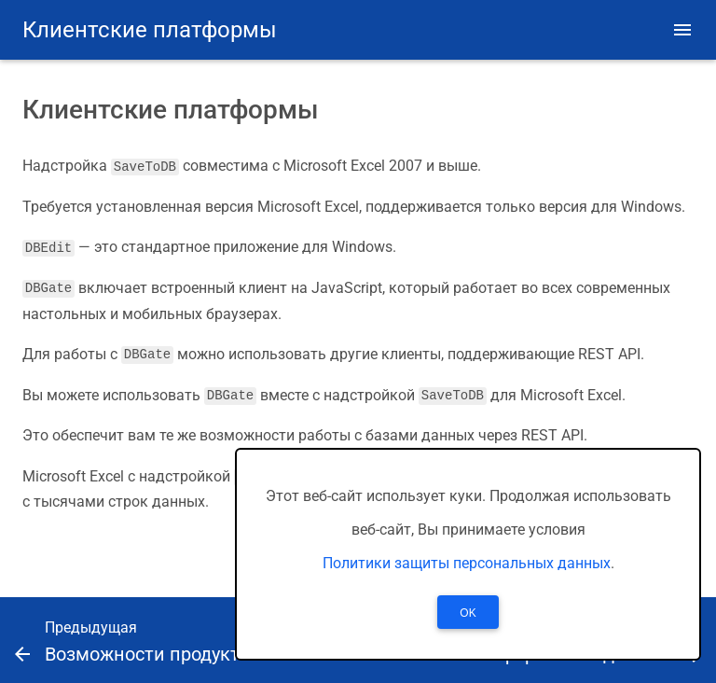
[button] (682, 29)
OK (467, 613)
